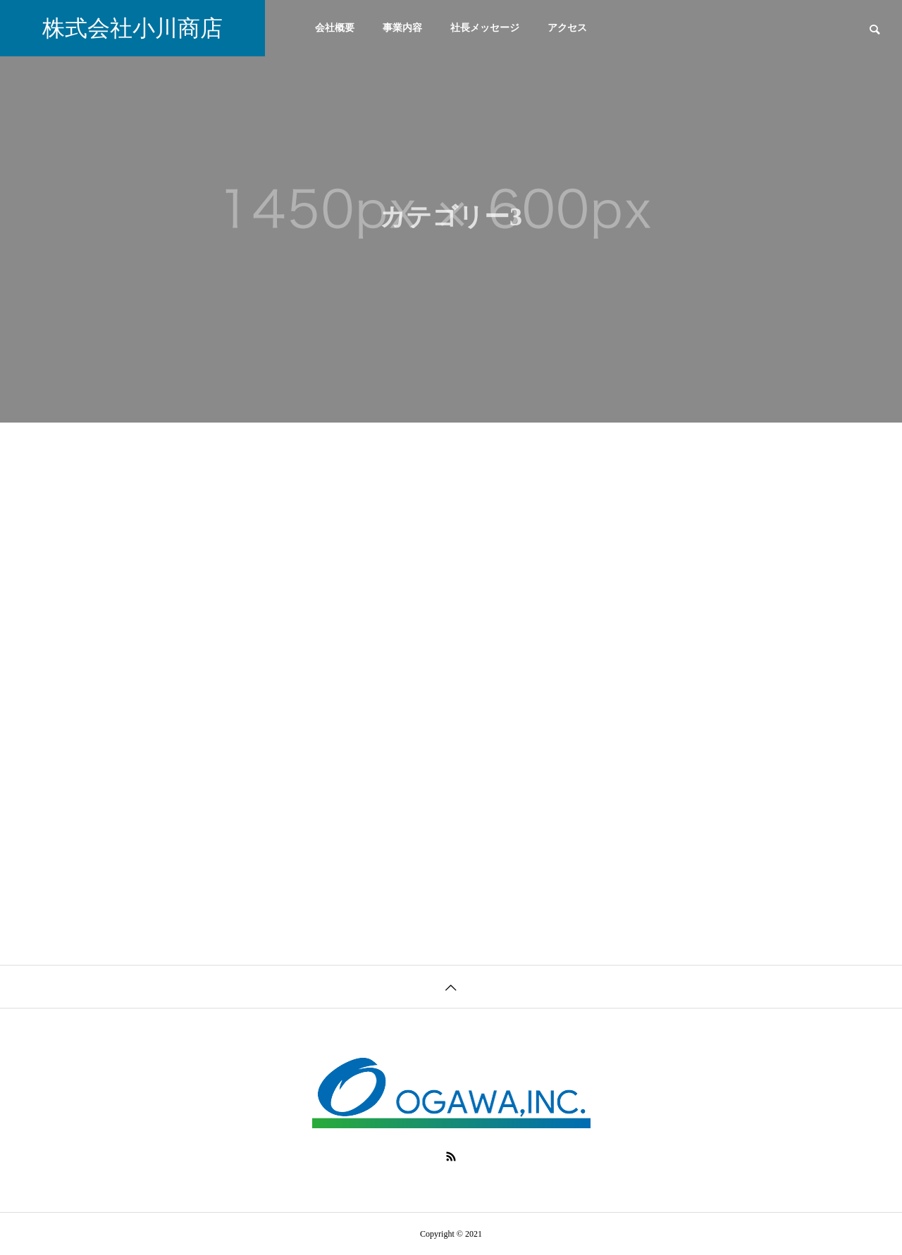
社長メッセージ (484, 28)
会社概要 (334, 28)
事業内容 (402, 28)
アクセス (567, 28)
